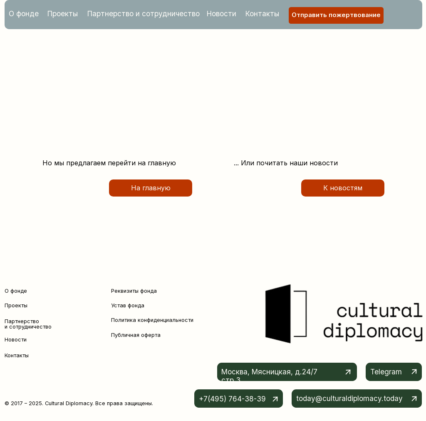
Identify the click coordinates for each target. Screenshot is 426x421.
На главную (151, 188)
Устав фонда (127, 305)
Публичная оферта (136, 335)
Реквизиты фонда (134, 291)
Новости (221, 13)
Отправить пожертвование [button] (336, 15)
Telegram (386, 371)
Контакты (262, 13)
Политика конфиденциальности (152, 320)
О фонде (24, 13)
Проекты (62, 13)
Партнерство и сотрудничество (143, 13)
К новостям (342, 188)
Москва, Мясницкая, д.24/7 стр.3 (269, 375)
